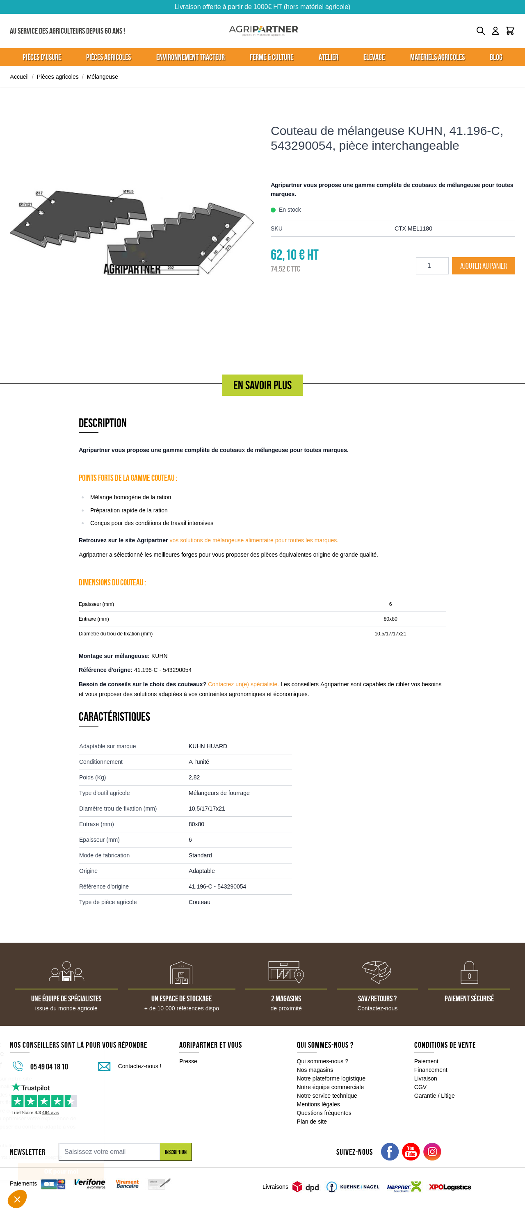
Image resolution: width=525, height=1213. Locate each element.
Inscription (176, 1152)
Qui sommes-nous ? (323, 1061)
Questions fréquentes (324, 1113)
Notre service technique (327, 1095)
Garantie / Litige (434, 1095)
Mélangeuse (102, 76)
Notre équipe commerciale (330, 1087)
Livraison (425, 1078)
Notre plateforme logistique (331, 1078)
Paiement (426, 1061)
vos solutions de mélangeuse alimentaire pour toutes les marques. (253, 540)
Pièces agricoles (58, 76)
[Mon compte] (495, 30)
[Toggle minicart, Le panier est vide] (510, 30)
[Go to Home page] (263, 31)
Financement (430, 1070)
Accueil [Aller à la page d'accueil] (19, 76)
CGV (420, 1087)
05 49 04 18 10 (49, 1066)
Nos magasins (315, 1070)
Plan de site (312, 1121)
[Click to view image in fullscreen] (132, 232)
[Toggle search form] (480, 30)
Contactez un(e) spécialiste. (243, 684)
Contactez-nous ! (140, 1066)
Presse (188, 1061)
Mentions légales (318, 1104)
